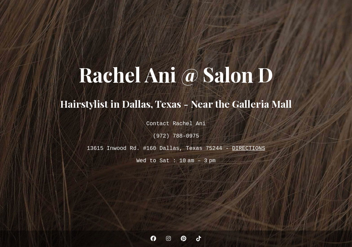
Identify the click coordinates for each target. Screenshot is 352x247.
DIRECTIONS (248, 150)
